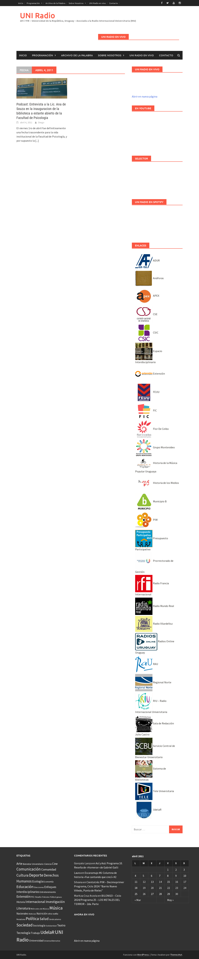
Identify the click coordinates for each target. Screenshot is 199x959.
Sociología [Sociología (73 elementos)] (39, 925)
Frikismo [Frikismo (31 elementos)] (45, 897)
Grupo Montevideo (155, 447)
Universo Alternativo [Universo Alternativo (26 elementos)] (52, 941)
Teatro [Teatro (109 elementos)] (61, 925)
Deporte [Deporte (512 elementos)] (36, 875)
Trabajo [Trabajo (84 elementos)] (35, 933)
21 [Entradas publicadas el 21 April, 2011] (160, 888)
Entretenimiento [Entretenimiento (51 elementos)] (48, 892)
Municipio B (151, 501)
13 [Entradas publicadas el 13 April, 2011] (152, 881)
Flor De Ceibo (152, 428)
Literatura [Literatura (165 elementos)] (23, 908)
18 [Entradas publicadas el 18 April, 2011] (136, 888)
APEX (147, 295)
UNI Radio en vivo (97, 3)
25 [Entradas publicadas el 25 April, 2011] (136, 894)
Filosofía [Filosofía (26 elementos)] (38, 897)
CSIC (146, 332)
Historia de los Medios (157, 483)
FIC (146, 410)
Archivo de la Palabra (55, 3)
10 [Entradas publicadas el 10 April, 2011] (184, 875)
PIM (146, 519)
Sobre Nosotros (76, 3)
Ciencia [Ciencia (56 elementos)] (48, 863)
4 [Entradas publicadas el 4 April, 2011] (135, 875)
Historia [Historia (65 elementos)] (20, 902)
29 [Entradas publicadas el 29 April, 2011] (168, 894)
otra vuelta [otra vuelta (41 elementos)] (53, 913)
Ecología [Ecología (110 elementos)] (37, 881)
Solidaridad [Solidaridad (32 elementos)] (51, 925)
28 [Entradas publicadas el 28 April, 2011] (160, 894)
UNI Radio (37, 15)
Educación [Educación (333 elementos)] (25, 886)
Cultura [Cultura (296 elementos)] (22, 875)
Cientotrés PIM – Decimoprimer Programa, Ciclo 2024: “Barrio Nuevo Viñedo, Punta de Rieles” (99, 886)
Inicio (20, 3)
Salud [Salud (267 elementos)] (44, 918)
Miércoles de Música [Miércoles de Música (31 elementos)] (40, 908)
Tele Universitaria (154, 791)
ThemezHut (176, 954)
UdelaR (148, 809)
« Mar (138, 900)
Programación (33, 3)
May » (170, 900)
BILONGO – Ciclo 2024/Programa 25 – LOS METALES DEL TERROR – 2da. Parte (97, 900)
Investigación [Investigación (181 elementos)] (55, 902)
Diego (41, 122)
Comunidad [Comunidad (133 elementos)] (48, 869)
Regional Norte (153, 682)
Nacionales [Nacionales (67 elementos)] (22, 913)
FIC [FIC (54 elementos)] (32, 896)
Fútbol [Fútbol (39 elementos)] (53, 897)
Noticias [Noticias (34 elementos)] (32, 913)
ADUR (147, 260)
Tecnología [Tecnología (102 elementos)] (23, 933)
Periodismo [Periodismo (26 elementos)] (20, 919)
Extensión (150, 373)
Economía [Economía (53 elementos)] (48, 881)
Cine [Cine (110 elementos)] (55, 864)
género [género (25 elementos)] (59, 897)
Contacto (113, 3)
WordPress (143, 954)
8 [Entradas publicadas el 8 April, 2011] (168, 875)
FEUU (147, 392)
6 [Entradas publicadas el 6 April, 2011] (151, 875)
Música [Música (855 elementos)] (56, 908)
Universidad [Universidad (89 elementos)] (36, 940)
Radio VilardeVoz (154, 623)
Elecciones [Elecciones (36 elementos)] (39, 887)
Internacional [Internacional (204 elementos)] (35, 901)
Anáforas (149, 278)
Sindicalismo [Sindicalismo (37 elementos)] (55, 919)
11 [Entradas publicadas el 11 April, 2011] (136, 881)
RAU (146, 664)
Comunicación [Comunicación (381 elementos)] (28, 869)
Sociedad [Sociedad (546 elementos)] (24, 925)
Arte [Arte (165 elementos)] (19, 864)
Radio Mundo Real (154, 606)
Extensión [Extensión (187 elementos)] (23, 896)
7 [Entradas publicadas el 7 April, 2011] (159, 875)
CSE (146, 314)
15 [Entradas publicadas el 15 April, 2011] (168, 881)
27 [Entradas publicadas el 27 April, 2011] (152, 894)
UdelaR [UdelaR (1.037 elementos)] (47, 932)
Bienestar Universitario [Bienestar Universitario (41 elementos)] (33, 864)
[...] (37, 140)
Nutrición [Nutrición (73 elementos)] (42, 913)
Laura (77, 872)
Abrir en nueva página (144, 96)
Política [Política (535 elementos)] (32, 918)
